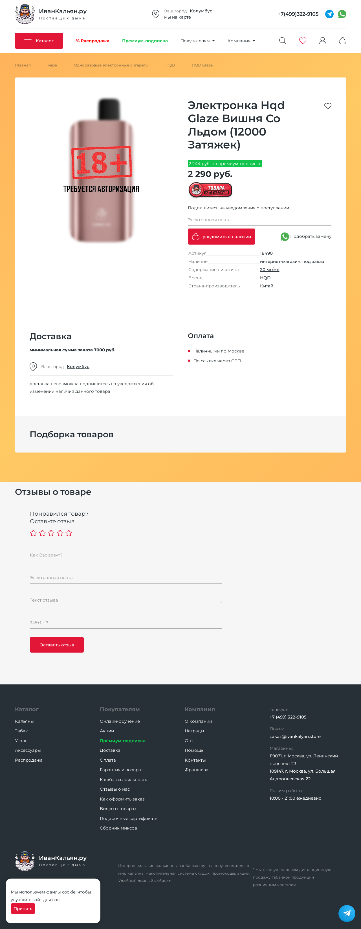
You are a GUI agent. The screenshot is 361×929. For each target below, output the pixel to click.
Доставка (110, 750)
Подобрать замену (306, 236)
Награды (194, 730)
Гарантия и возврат (121, 769)
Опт (189, 740)
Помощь (194, 750)
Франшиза (196, 769)
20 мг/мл (269, 269)
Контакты (195, 760)
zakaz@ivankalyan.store (295, 736)
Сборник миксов (118, 828)
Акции (107, 730)
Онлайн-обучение (120, 721)
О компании (198, 721)
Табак (21, 730)
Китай (266, 286)
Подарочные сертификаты (129, 818)
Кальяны (24, 721)
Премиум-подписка (123, 740)
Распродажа (29, 760)
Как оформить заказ (122, 799)
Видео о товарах (118, 808)
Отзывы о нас (115, 789)
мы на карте (177, 17)
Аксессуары (28, 750)
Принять (23, 908)
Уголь (21, 740)
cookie (69, 892)
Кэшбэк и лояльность (123, 779)
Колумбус (201, 11)
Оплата (108, 760)
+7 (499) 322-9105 (288, 717)
